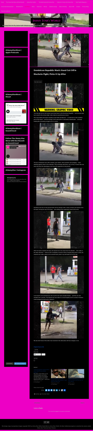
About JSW (71, 6)
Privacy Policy (85, 6)
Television (39, 6)
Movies (45, 6)
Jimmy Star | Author (31, 2)
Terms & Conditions (5, 11)
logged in (57, 411)
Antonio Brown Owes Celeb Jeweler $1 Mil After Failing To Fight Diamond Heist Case (59, 380)
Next (82, 403)
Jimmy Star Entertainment (7, 6)
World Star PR (19, 6)
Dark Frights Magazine (81, 2)
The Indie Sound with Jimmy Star (46, 2)
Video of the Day (63, 6)
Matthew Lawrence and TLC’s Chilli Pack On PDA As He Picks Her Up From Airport (76, 380)
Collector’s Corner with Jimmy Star (65, 2)
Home (2, 2)
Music (33, 6)
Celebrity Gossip (53, 6)
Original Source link (39, 347)
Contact (78, 6)
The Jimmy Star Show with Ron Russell (15, 2)
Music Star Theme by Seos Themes (46, 428)
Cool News (27, 6)
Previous (37, 403)
